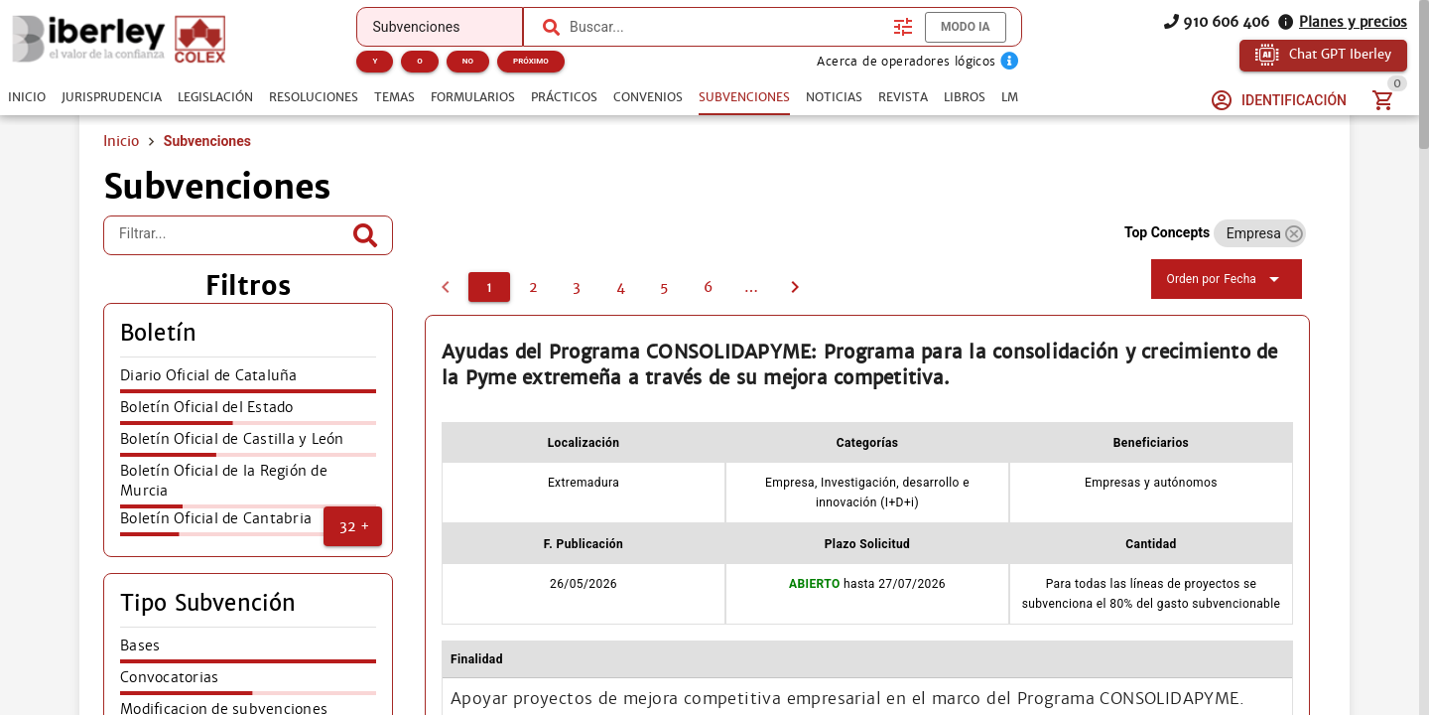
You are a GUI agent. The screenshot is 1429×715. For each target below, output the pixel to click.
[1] (489, 287)
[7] (751, 287)
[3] (576, 287)
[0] (445, 287)
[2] (533, 287)
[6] (707, 287)
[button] (353, 526)
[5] (664, 287)
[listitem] (248, 381)
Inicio (121, 141)
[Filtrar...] (233, 235)
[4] (620, 287)
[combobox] (726, 27)
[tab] (27, 97)
